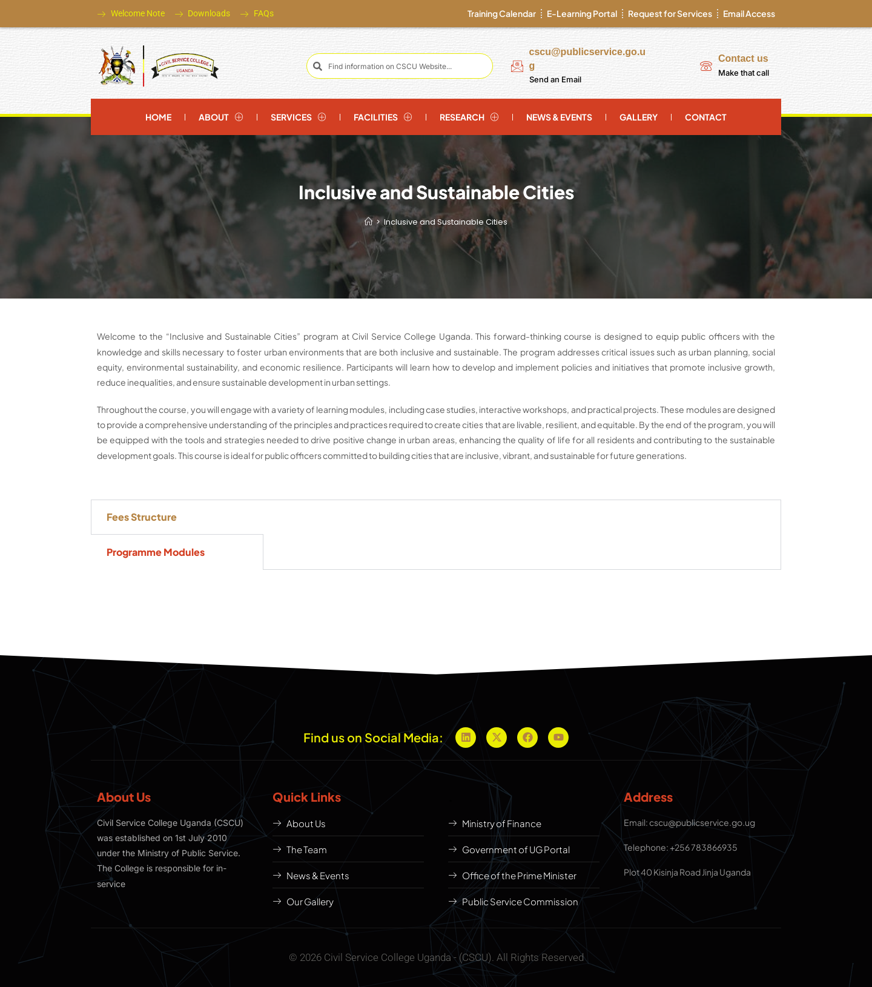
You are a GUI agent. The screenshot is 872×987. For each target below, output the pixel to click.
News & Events (559, 116)
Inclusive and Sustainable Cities (445, 222)
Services (298, 117)
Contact (706, 116)
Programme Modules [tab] (156, 552)
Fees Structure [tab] (142, 516)
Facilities (383, 117)
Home (158, 116)
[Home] (368, 222)
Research (469, 117)
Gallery (638, 116)
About (221, 117)
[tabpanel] (522, 512)
